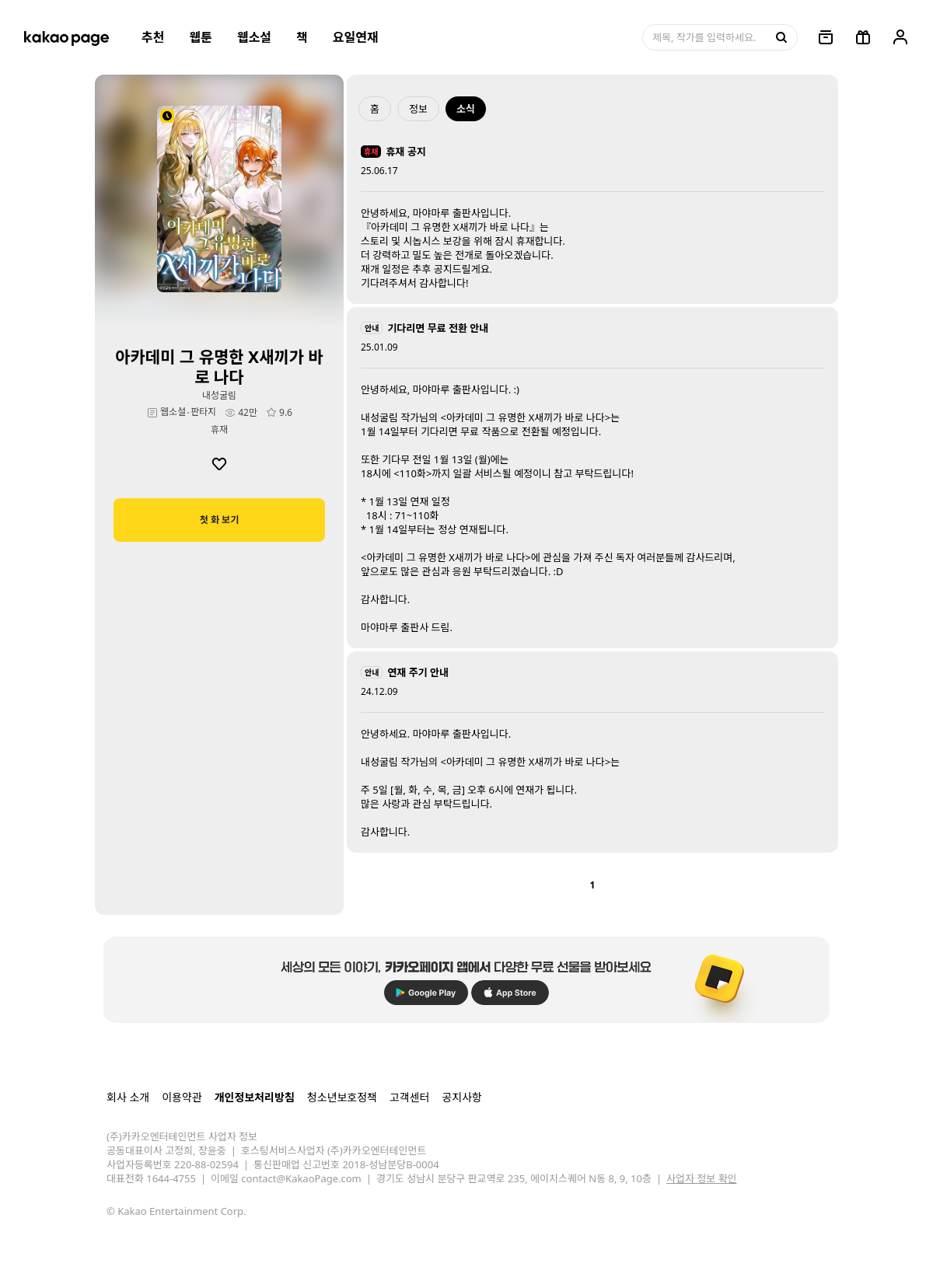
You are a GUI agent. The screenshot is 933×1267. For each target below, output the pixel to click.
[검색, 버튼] (780, 37)
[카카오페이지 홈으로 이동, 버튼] (66, 37)
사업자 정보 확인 (701, 1178)
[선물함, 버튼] (863, 37)
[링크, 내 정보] (900, 37)
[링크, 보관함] (825, 37)
